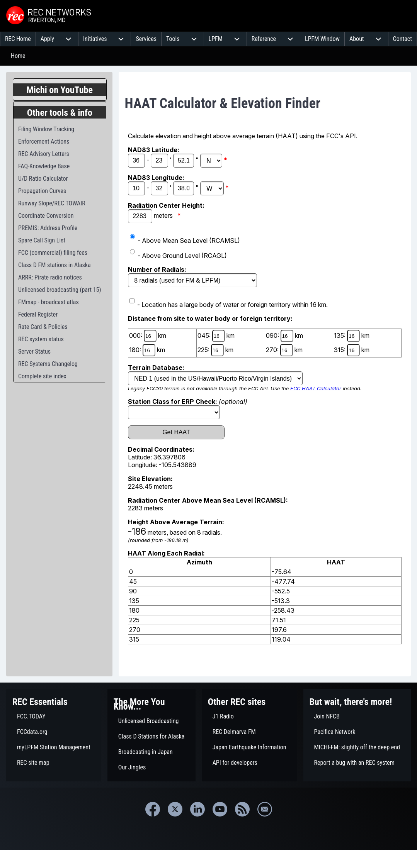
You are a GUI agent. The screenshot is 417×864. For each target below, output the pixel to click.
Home (18, 55)
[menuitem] (18, 39)
